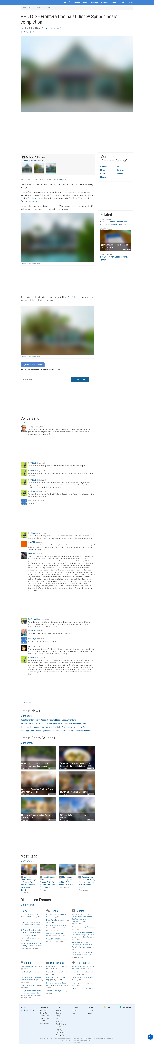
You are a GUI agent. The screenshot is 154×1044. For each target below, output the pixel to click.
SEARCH (107, 1007)
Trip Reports (81, 962)
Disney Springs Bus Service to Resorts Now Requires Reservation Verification (32, 924)
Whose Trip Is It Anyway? (80, 983)
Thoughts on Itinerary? (53, 991)
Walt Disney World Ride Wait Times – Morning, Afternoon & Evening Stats (32, 946)
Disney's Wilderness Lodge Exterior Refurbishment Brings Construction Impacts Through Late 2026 (83, 934)
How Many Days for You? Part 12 (56, 966)
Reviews (120, 170)
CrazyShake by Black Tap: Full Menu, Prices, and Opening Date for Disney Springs (86, 882)
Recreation (59, 1021)
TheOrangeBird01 (34, 619)
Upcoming (94, 2)
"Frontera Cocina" (51, 28)
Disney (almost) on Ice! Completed (83, 977)
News (85, 2)
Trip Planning (55, 962)
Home (24, 8)
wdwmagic (32, 500)
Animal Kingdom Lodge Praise (81, 927)
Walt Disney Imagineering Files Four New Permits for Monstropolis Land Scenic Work (54, 727)
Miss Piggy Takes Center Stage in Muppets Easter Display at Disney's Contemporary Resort (56, 730)
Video (90, 1013)
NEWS (91, 1007)
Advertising (43, 1010)
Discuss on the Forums (33, 365)
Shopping (59, 1030)
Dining (30, 8)
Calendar (59, 1013)
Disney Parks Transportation (55, 920)
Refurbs (120, 166)
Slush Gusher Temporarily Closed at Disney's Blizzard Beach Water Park (48, 720)
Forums (77, 2)
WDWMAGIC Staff (62, 180)
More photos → (29, 742)
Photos (114, 2)
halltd (30, 646)
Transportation (60, 1032)
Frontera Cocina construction (30, 264)
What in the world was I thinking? (82, 972)
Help (73, 1013)
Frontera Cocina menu (30, 201)
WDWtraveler (33, 463)
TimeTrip (31, 553)
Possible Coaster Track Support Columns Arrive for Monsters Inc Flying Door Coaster (53, 723)
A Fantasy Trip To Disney (80, 988)
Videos (122, 2)
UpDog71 (31, 426)
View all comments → (26, 423)
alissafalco (32, 630)
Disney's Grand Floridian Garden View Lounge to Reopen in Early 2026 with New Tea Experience (31, 993)
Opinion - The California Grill (29, 985)
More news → (28, 715)
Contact (130, 2)
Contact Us (43, 1013)
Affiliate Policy (44, 1024)
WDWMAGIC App (126, 1007)
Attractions (59, 1010)
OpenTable (72, 297)
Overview (103, 166)
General (52, 911)
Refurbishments (61, 1024)
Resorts (78, 911)
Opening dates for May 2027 (55, 972)
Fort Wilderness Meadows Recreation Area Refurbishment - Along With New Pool (82, 945)
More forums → (29, 904)
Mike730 (31, 542)
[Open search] (150, 1037)
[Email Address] (46, 379)
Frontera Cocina (40, 8)
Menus (103, 170)
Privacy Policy (44, 1016)
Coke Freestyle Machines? (29, 966)
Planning (104, 2)
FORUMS (75, 1007)
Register (74, 1010)
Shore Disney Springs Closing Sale (75, 792)
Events (58, 1018)
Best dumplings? (26, 972)
